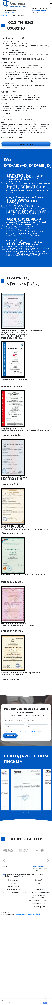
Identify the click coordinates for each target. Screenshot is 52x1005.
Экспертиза (39, 889)
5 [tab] (26, 812)
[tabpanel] (26, 789)
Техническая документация (39, 892)
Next (47, 860)
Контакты (13, 883)
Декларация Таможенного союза (13, 892)
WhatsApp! (9, 12)
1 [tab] (20, 812)
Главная (4, 15)
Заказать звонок (26, 144)
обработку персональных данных (29, 731)
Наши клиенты (13, 886)
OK (45, 1002)
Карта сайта (39, 880)
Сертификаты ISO (13, 889)
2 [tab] (21, 812)
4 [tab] (25, 812)
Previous (4, 860)
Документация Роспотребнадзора (39, 896)
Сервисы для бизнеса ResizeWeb (27, 915)
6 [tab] (28, 812)
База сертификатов (39, 907)
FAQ (39, 883)
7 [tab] (30, 812)
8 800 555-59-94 (39, 8)
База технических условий (39, 900)
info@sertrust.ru (10, 10)
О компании (13, 880)
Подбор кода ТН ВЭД (39, 904)
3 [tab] (23, 812)
